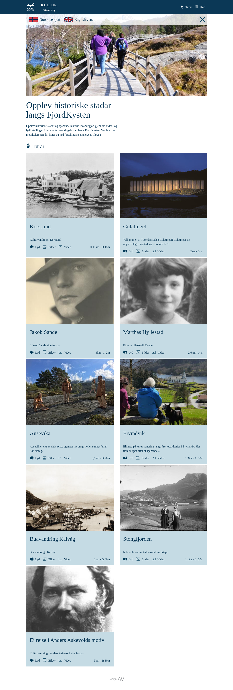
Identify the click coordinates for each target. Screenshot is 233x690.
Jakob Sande (43, 332)
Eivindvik (134, 433)
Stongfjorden (137, 539)
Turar (186, 7)
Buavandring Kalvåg (52, 539)
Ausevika (40, 433)
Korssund (40, 226)
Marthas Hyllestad (143, 332)
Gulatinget (134, 226)
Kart (200, 7)
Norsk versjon (44, 20)
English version (80, 20)
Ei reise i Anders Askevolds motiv (67, 640)
